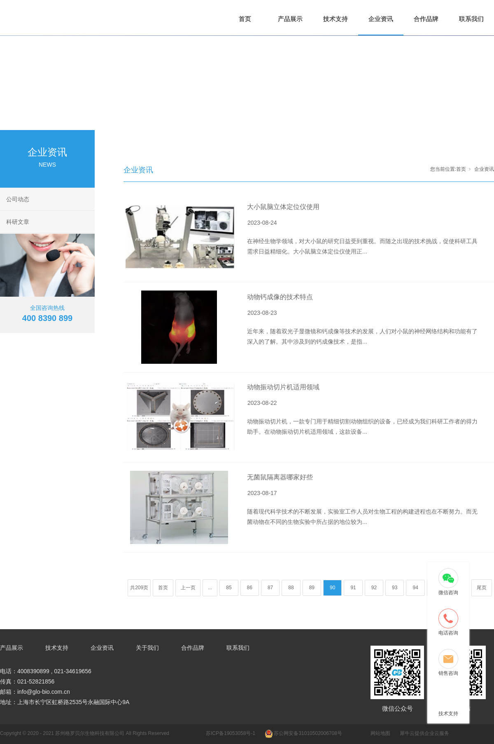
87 (270, 588)
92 (374, 588)
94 (415, 588)
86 (249, 588)
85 (228, 588)
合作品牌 (426, 18)
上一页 (188, 588)
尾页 (482, 588)
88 (291, 588)
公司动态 (17, 199)
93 (394, 588)
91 (353, 588)
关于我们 (147, 647)
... (210, 588)
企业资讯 (380, 18)
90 (332, 588)
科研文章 (17, 222)
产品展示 (290, 18)
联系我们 (471, 18)
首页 (245, 18)
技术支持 (335, 18)
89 (312, 588)
